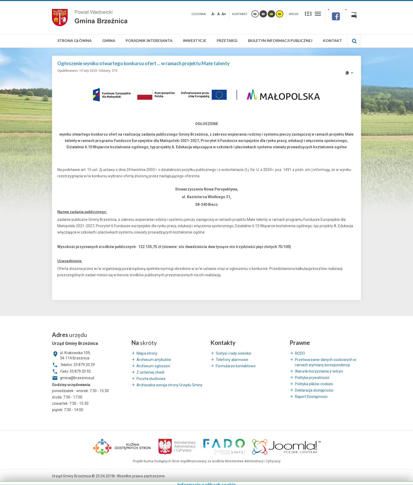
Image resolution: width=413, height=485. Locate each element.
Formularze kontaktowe (236, 366)
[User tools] (349, 73)
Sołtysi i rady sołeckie (233, 353)
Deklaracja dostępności (314, 390)
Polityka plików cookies (314, 384)
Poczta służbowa (151, 379)
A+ (224, 14)
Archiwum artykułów (154, 360)
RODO (300, 353)
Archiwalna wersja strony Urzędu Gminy (170, 385)
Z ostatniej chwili (150, 372)
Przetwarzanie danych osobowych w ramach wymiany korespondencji (325, 362)
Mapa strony (147, 353)
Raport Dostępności (311, 396)
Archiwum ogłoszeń (153, 366)
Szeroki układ (317, 13)
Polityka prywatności (312, 377)
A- (213, 14)
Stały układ (308, 13)
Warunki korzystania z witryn (319, 371)
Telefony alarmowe (232, 360)
